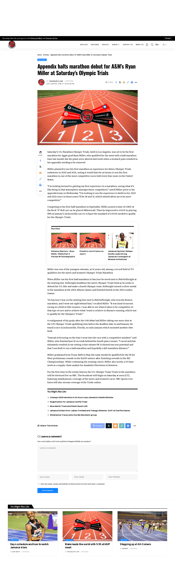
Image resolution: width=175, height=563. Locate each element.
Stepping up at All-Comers (135, 545)
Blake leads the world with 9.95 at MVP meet (87, 546)
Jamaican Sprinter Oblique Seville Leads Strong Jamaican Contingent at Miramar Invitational (120, 255)
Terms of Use (52, 38)
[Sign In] (147, 44)
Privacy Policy (37, 38)
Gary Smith (16, 552)
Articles (46, 54)
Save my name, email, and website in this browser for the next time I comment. (73, 485)
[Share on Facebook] (116, 82)
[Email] (124, 82)
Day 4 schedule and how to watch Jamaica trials (29, 546)
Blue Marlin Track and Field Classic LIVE (69, 406)
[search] (152, 44)
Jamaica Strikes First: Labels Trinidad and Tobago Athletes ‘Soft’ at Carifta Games (90, 410)
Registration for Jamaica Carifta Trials (68, 401)
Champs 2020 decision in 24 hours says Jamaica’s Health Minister (82, 397)
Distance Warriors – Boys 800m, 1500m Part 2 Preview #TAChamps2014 (63, 254)
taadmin (125, 549)
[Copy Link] (128, 82)
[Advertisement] (87, 18)
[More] (136, 82)
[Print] (132, 82)
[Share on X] (120, 82)
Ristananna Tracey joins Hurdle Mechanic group (73, 415)
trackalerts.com (56, 81)
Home (39, 54)
